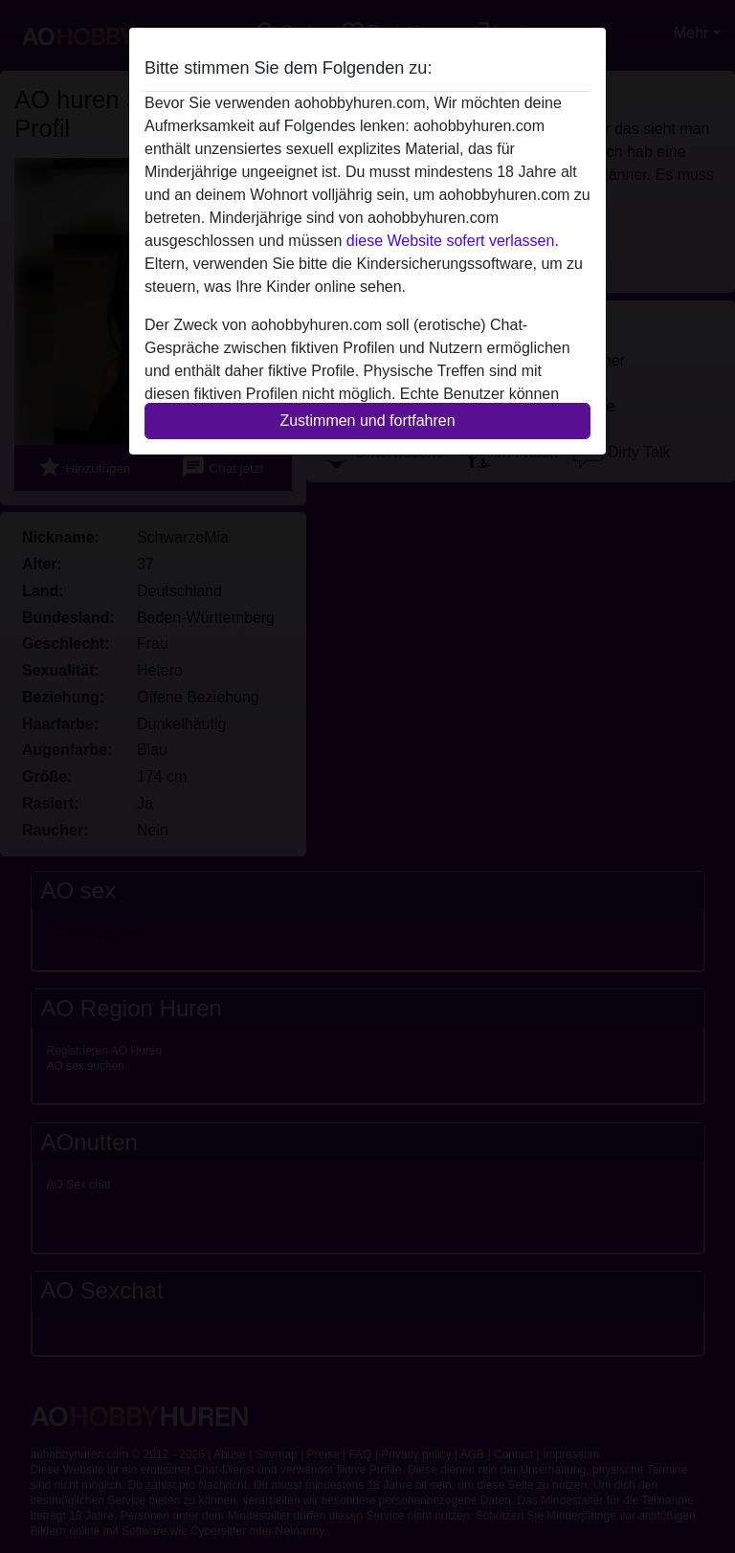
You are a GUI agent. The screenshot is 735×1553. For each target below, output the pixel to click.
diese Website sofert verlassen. (452, 241)
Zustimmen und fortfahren (367, 420)
